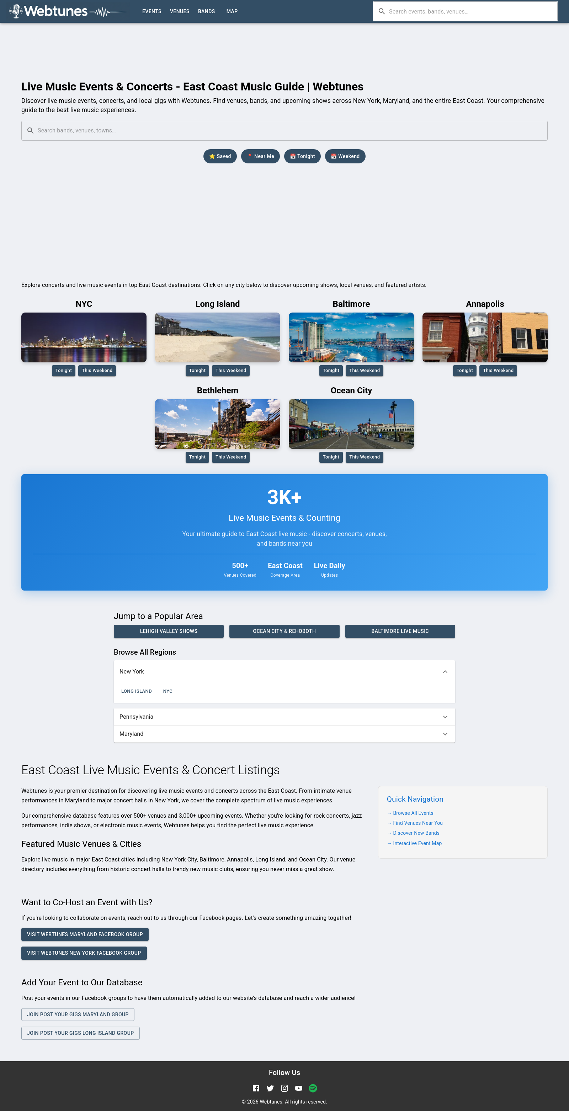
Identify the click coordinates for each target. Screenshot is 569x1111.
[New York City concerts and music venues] (84, 337)
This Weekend (97, 370)
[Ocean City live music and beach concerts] (351, 424)
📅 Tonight (302, 156)
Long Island (136, 691)
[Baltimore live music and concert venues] (351, 337)
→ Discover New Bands (413, 833)
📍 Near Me (260, 156)
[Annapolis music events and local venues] (485, 337)
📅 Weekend (345, 156)
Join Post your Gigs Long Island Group (80, 1033)
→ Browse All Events (410, 813)
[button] (284, 671)
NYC (167, 691)
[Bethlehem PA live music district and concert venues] (217, 424)
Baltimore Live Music (400, 631)
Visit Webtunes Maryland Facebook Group (85, 934)
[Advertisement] (284, 42)
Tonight (64, 370)
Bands (206, 11)
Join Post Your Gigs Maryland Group (78, 1014)
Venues (179, 11)
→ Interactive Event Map (414, 843)
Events (151, 11)
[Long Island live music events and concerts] (217, 337)
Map (232, 11)
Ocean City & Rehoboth (284, 631)
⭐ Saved (219, 156)
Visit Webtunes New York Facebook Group (84, 953)
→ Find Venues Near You (415, 823)
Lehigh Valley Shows (169, 631)
